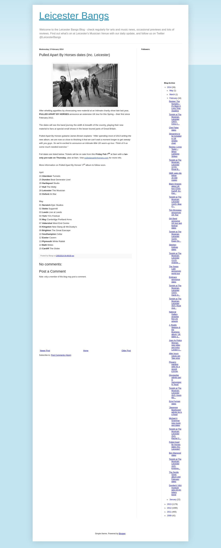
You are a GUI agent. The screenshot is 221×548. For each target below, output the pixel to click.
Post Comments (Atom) (61, 355)
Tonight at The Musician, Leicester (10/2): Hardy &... (175, 290)
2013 (169, 504)
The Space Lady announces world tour (175, 270)
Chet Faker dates (173, 129)
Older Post (126, 351)
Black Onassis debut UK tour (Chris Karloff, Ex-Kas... (175, 188)
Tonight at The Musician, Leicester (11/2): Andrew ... (175, 258)
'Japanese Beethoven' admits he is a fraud (175, 411)
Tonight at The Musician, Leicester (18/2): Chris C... (175, 119)
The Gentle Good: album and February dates (174, 477)
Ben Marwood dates (175, 454)
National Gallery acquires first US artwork (174, 316)
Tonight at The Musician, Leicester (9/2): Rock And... (175, 303)
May (171, 90)
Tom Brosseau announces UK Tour (175, 212)
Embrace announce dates (174, 279)
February (173, 98)
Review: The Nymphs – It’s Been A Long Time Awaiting (175, 106)
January (173, 499)
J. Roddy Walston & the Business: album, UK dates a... (174, 331)
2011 (169, 512)
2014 (169, 87)
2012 (169, 508)
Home (85, 351)
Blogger (122, 533)
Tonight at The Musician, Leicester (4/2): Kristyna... (175, 464)
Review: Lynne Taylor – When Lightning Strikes (175, 151)
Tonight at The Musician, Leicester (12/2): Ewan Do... (175, 236)
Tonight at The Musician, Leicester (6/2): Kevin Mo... (175, 393)
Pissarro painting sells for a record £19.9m (174, 367)
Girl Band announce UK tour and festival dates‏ (175, 223)
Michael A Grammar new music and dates (175, 421)
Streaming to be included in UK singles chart (175, 138)
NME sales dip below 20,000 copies (175, 176)
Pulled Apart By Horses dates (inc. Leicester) (174, 445)
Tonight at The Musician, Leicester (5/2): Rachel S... (175, 434)
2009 (169, 515)
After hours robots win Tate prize (174, 355)
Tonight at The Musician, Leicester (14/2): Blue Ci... (175, 202)
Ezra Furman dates (174, 402)
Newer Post (45, 351)
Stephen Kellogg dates (173, 247)
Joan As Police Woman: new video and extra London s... (175, 345)
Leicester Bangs (74, 15)
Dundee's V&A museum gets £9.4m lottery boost (175, 490)
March (172, 94)
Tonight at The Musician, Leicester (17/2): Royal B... (175, 165)
